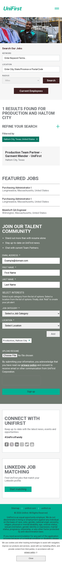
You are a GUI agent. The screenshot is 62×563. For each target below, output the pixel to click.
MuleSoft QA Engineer (14, 210)
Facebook (7, 444)
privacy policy (29, 365)
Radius (5, 75)
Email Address (11, 255)
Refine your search (19, 126)
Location (7, 64)
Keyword (6, 53)
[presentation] (21, 380)
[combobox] (31, 69)
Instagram (22, 444)
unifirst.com (30, 508)
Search (51, 80)
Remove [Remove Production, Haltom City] (29, 341)
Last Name (9, 279)
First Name (9, 267)
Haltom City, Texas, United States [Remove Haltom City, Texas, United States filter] (19, 139)
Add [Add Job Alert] (53, 334)
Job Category (11, 308)
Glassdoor (27, 444)
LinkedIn (17, 444)
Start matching (18, 489)
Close (31, 558)
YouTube (32, 444)
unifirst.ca (46, 508)
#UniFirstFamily (13, 437)
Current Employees (31, 90)
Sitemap (15, 508)
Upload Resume (10, 351)
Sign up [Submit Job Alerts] (31, 391)
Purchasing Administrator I (17, 187)
